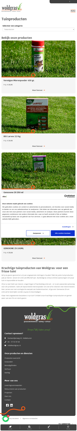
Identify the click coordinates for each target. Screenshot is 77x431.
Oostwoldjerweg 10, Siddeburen (20, 338)
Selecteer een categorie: (13, 26)
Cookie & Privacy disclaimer (10, 418)
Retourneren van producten (15, 389)
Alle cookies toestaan (62, 233)
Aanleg (7, 373)
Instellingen (66, 227)
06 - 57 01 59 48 (14, 342)
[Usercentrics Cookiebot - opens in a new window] (66, 196)
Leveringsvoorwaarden (13, 385)
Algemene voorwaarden (30, 418)
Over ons (8, 396)
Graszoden (9, 362)
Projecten (8, 393)
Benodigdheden (10, 365)
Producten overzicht (12, 358)
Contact (8, 400)
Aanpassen (38, 233)
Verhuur (8, 369)
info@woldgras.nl (14, 345)
